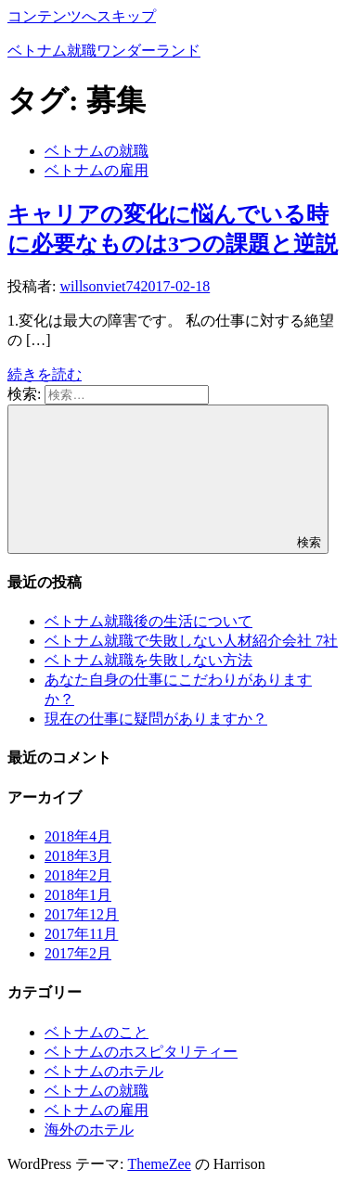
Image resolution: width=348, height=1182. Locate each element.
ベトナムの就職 (96, 151)
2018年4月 (78, 836)
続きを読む (44, 374)
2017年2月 (78, 953)
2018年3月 (78, 856)
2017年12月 (82, 914)
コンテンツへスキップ (81, 16)
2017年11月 (81, 934)
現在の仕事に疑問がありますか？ (156, 718)
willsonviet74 (99, 286)
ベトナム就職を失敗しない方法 (148, 660)
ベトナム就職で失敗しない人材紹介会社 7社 (191, 641)
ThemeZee (158, 1164)
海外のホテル (89, 1129)
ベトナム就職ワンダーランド (103, 50)
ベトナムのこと (96, 1032)
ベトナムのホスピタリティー (141, 1052)
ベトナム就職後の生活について (148, 621)
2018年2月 (78, 875)
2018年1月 (78, 895)
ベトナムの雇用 (96, 170)
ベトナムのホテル (104, 1071)
